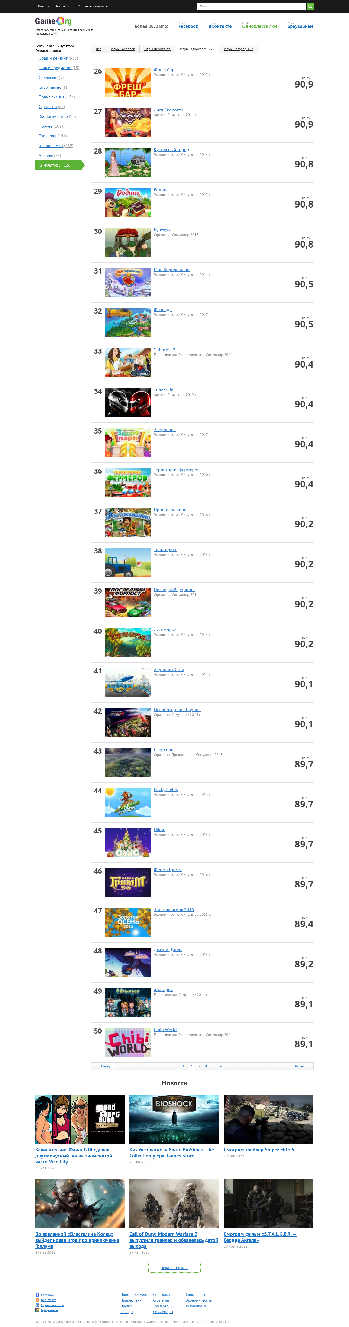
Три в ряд (161, 1306)
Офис (159, 830)
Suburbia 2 (164, 350)
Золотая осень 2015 (174, 910)
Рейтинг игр (63, 6)
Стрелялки (161, 1294)
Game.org (53, 21)
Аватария (163, 990)
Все (98, 49)
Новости (44, 6)
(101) (51, 126)
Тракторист (165, 550)
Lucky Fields (166, 790)
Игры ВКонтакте (157, 49)
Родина (161, 190)
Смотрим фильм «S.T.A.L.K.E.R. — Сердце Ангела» (260, 1237)
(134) (57, 97)
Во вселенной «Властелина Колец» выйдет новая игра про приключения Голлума (77, 1240)
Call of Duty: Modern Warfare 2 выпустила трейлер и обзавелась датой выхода (173, 1240)
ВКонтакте (220, 26)
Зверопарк (165, 430)
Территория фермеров (177, 470)
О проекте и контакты (93, 6)
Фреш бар (164, 70)
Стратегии (161, 1300)
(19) (59, 68)
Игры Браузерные (238, 49)
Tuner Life (163, 390)
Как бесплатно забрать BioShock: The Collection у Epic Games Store (171, 1153)
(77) (50, 155)
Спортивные (196, 1294)
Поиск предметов (134, 1294)
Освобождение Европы (177, 710)
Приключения (131, 1300)
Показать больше (174, 1268)
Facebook (188, 26)
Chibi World (165, 1030)
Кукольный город (171, 150)
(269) (56, 146)
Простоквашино (170, 510)
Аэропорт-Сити (169, 670)
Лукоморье (165, 630)
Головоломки (196, 1306)
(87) (52, 107)
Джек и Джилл (168, 950)
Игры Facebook (123, 49)
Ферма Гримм (168, 870)
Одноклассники (259, 26)
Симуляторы (163, 1312)
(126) (55, 165)
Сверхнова (165, 750)
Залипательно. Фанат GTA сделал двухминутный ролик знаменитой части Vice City (73, 1156)
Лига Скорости (168, 110)
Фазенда (163, 310)
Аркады (126, 1312)
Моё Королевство (172, 270)
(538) (58, 58)
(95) (57, 116)
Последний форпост (174, 590)
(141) (53, 136)
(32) (52, 78)
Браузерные (301, 26)
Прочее (126, 1306)
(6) (53, 87)
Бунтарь (162, 230)
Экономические (199, 1300)
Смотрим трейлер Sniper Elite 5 (259, 1150)
